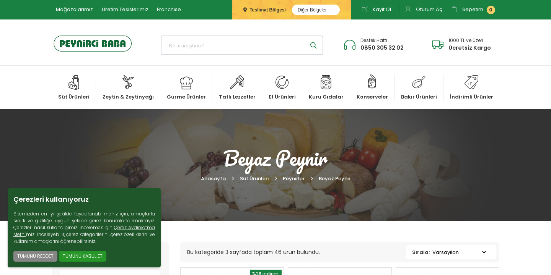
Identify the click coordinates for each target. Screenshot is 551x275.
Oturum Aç (423, 9)
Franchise (169, 9)
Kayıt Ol (376, 9)
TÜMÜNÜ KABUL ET (83, 256)
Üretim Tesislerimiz (125, 9)
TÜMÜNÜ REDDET (35, 256)
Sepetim (473, 10)
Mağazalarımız (74, 9)
